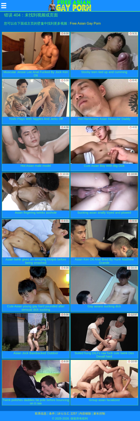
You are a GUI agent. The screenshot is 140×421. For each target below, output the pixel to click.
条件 (52, 413)
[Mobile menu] (3, 5)
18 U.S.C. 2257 (67, 413)
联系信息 (41, 413)
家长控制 (99, 413)
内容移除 (85, 413)
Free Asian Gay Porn (85, 23)
